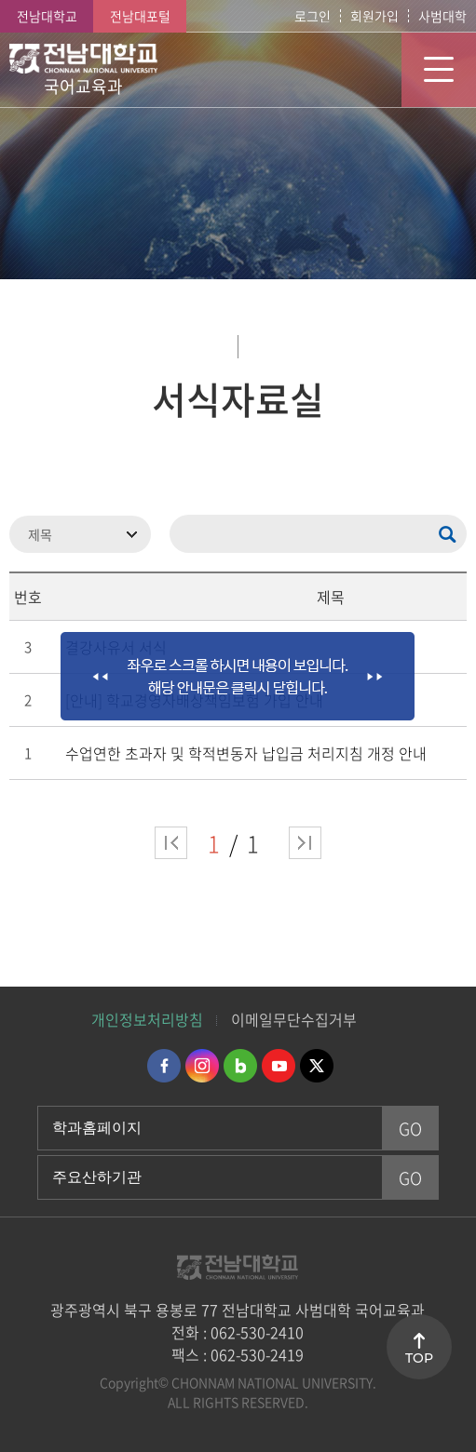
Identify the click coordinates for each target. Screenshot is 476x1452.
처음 (171, 843)
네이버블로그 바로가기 (240, 1065)
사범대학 (442, 15)
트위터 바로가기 (316, 1065)
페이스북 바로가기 (164, 1065)
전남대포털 (140, 16)
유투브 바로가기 (278, 1065)
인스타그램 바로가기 (202, 1065)
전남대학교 (47, 16)
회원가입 (374, 15)
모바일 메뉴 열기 (438, 70)
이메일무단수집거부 (294, 1019)
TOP (419, 1358)
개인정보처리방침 (147, 1019)
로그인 (312, 15)
